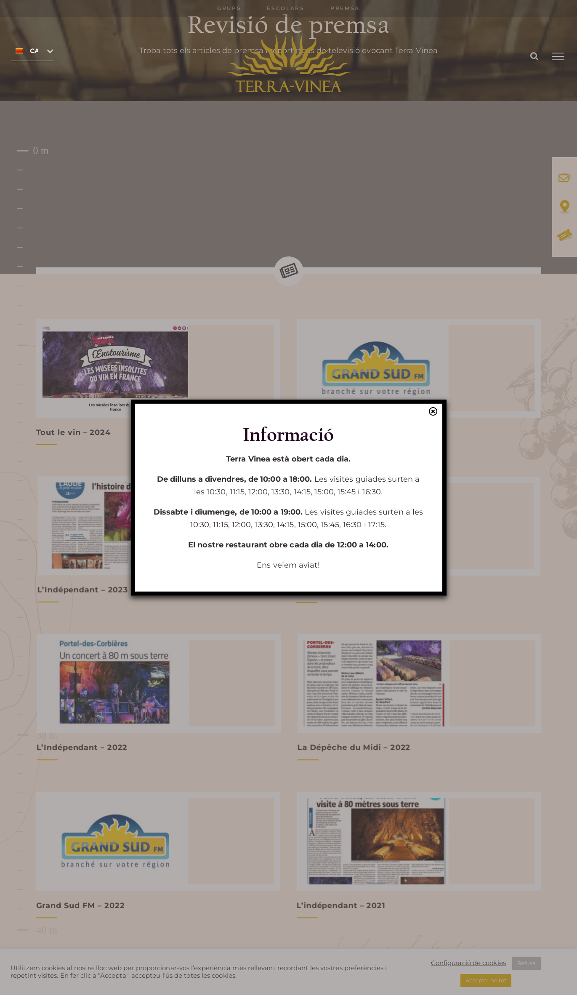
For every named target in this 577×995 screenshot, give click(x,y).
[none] (32, 50)
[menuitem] (32, 50)
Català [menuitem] (34, 51)
